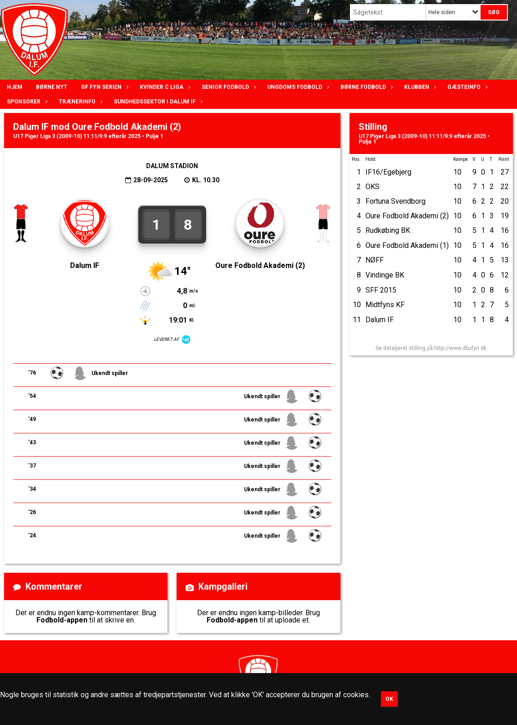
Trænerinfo (79, 101)
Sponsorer (26, 101)
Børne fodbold (365, 87)
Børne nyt (51, 87)
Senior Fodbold (227, 87)
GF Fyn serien (103, 87)
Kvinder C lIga (164, 87)
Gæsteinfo (466, 87)
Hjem (14, 87)
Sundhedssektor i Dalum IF (157, 101)
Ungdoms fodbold (297, 87)
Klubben (419, 87)
